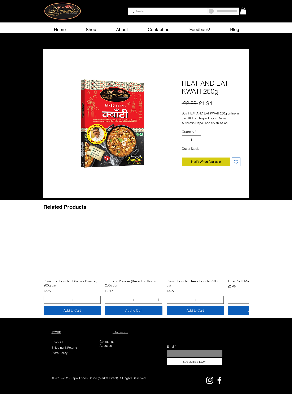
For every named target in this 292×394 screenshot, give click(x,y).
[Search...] (167, 11)
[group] (146, 266)
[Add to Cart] (72, 310)
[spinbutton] (191, 140)
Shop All (57, 342)
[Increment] (197, 140)
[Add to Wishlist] (236, 162)
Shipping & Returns (65, 347)
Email (170, 346)
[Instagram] (209, 380)
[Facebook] (219, 380)
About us (106, 346)
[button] (243, 10)
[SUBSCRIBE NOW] (194, 361)
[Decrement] (185, 140)
